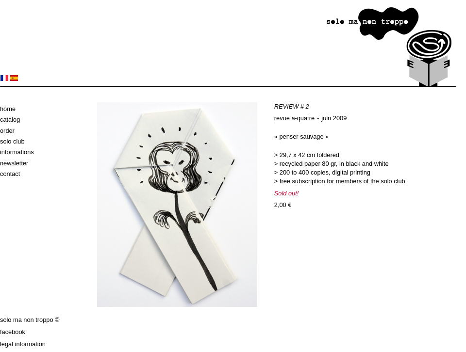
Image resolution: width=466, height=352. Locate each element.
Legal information (23, 344)
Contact (10, 173)
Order (7, 130)
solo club (12, 141)
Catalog (10, 119)
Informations (17, 152)
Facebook (12, 332)
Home (8, 108)
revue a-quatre (294, 118)
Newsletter (14, 163)
